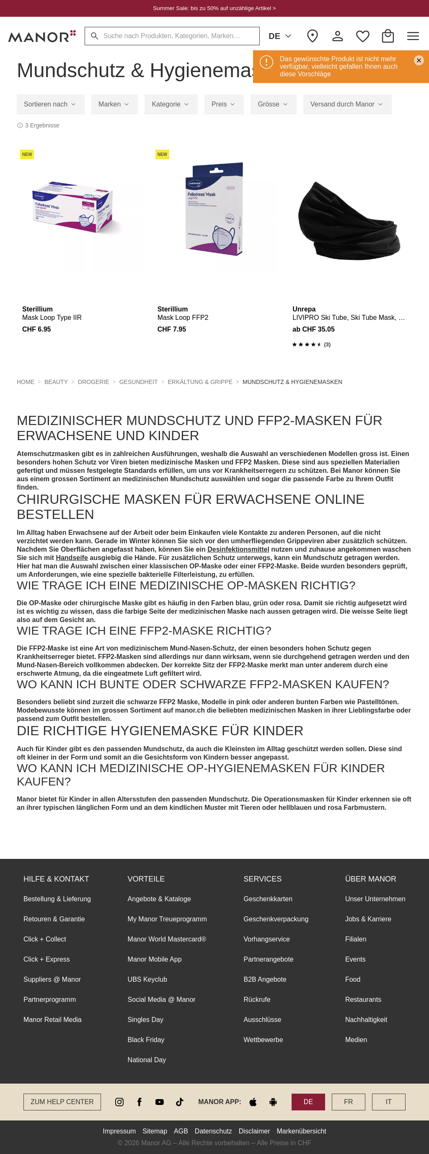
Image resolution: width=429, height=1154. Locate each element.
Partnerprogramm (49, 999)
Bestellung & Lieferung (57, 898)
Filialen (356, 939)
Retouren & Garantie (54, 919)
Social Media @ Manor (162, 999)
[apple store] (253, 1102)
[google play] (273, 1102)
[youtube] (159, 1102)
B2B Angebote (265, 979)
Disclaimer (254, 1131)
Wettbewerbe (263, 1039)
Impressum (119, 1131)
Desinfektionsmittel (238, 549)
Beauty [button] (56, 382)
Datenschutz (213, 1131)
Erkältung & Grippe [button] (200, 382)
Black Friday (146, 1039)
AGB (181, 1131)
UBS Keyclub (147, 979)
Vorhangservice (267, 939)
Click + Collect (44, 939)
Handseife (72, 557)
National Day (147, 1059)
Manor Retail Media (52, 1019)
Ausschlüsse (263, 1019)
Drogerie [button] (93, 382)
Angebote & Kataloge (159, 898)
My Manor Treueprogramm (167, 919)
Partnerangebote (269, 959)
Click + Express (46, 959)
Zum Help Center (62, 1101)
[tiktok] (179, 1102)
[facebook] (139, 1102)
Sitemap (154, 1131)
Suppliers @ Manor (52, 979)
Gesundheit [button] (138, 382)
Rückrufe (257, 999)
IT (389, 1101)
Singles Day (145, 1019)
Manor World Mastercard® (167, 939)
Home (25, 382)
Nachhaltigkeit (366, 1019)
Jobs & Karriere (368, 919)
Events (355, 959)
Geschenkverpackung (276, 919)
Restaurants (363, 999)
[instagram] (119, 1102)
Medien (356, 1039)
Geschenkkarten (268, 898)
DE (282, 36)
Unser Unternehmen (375, 898)
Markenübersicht (301, 1131)
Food (352, 979)
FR (348, 1101)
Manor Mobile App (155, 959)
